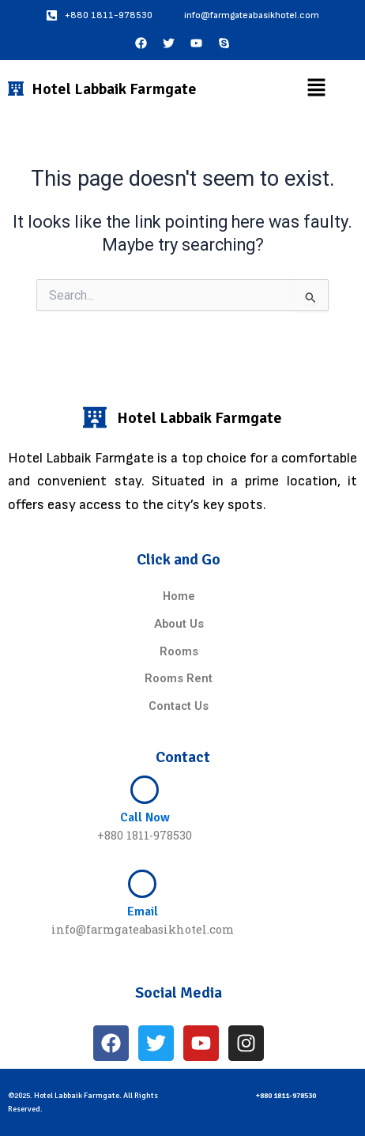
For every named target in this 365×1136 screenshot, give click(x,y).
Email (142, 911)
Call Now (145, 817)
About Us (179, 624)
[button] (316, 88)
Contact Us (179, 706)
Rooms (179, 651)
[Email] (142, 884)
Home (179, 596)
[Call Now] (144, 790)
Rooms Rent (179, 678)
